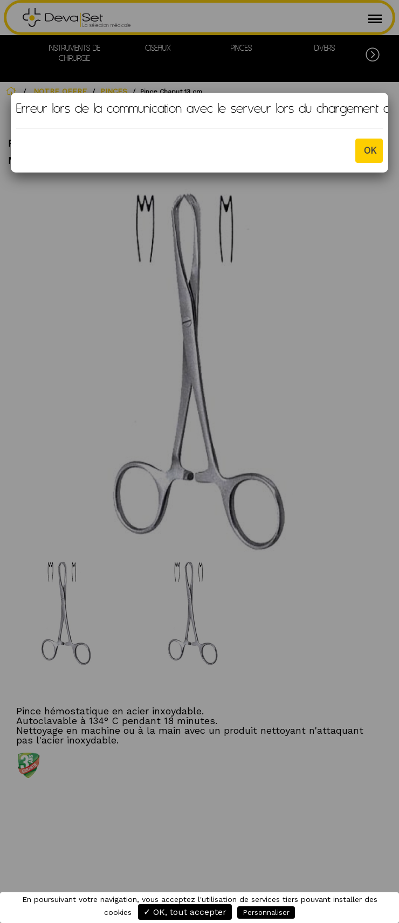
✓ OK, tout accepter (184, 912)
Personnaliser (266, 912)
